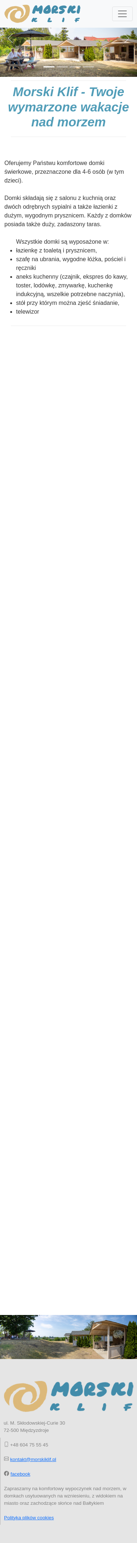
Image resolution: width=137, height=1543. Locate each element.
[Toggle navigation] (122, 14)
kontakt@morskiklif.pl (33, 1459)
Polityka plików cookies (29, 1517)
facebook (20, 1474)
